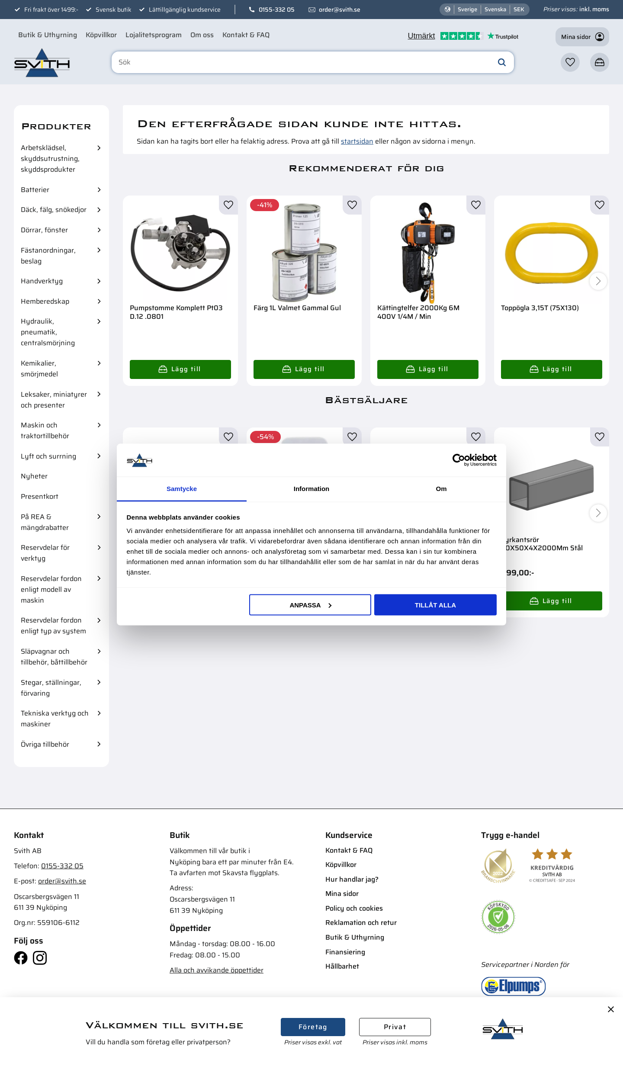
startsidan (357, 141)
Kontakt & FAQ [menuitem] (246, 34)
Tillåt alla (435, 604)
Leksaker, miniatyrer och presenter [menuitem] (54, 400)
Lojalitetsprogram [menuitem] (153, 34)
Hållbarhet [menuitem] (342, 966)
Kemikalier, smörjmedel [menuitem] (39, 368)
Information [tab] (312, 488)
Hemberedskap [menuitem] (45, 301)
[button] (570, 62)
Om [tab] (441, 488)
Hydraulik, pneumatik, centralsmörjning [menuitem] (48, 332)
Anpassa (310, 604)
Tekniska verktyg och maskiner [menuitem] (55, 718)
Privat (395, 1026)
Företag (313, 1026)
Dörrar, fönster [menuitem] (44, 230)
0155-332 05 (277, 9)
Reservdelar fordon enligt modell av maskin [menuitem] (51, 589)
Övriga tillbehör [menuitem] (45, 744)
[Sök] (502, 62)
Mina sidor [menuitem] (342, 893)
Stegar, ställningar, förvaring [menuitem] (51, 688)
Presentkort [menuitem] (39, 496)
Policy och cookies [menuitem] (354, 908)
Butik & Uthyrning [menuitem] (47, 34)
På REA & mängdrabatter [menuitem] (45, 522)
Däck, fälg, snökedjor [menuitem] (54, 209)
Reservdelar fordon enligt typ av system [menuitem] (53, 625)
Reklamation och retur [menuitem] (361, 922)
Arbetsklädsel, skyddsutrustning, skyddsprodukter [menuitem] (50, 158)
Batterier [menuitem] (35, 189)
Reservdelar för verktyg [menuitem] (45, 553)
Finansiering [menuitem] (345, 952)
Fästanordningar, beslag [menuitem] (48, 255)
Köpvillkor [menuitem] (101, 34)
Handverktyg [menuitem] (42, 281)
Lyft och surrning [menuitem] (48, 456)
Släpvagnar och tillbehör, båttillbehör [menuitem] (54, 657)
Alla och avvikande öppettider (216, 970)
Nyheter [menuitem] (34, 476)
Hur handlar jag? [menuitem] (352, 879)
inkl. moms (594, 9)
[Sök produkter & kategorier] (313, 62)
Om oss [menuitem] (202, 34)
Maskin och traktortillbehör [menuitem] (45, 430)
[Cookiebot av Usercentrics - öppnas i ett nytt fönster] (459, 459)
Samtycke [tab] (182, 488)
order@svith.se (339, 9)
